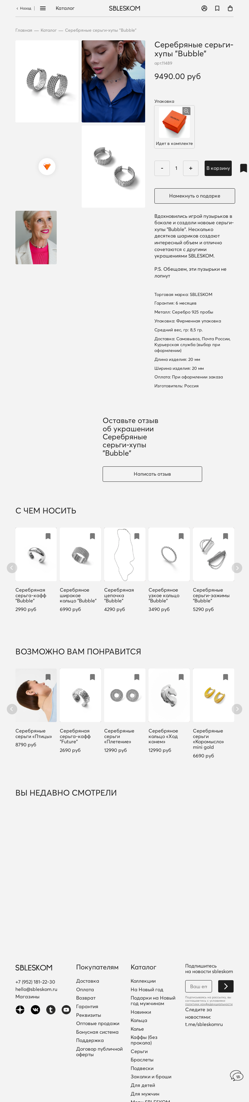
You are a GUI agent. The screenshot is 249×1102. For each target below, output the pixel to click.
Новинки (141, 1012)
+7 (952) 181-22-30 (35, 982)
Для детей (143, 1085)
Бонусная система (97, 1032)
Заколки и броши (151, 1077)
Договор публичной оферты (99, 1051)
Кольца (139, 1020)
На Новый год (147, 989)
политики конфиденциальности (209, 1004)
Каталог (65, 8)
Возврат (86, 998)
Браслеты (142, 1060)
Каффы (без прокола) (144, 1040)
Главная (23, 30)
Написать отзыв (152, 474)
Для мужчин (145, 1094)
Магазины (27, 996)
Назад (23, 8)
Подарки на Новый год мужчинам (153, 1000)
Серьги (139, 1051)
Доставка (87, 981)
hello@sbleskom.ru (36, 989)
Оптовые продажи (97, 1023)
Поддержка (90, 1040)
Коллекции (143, 981)
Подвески (142, 1068)
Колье (137, 1029)
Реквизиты (88, 1015)
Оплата (85, 989)
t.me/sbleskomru (204, 1024)
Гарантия (87, 1006)
